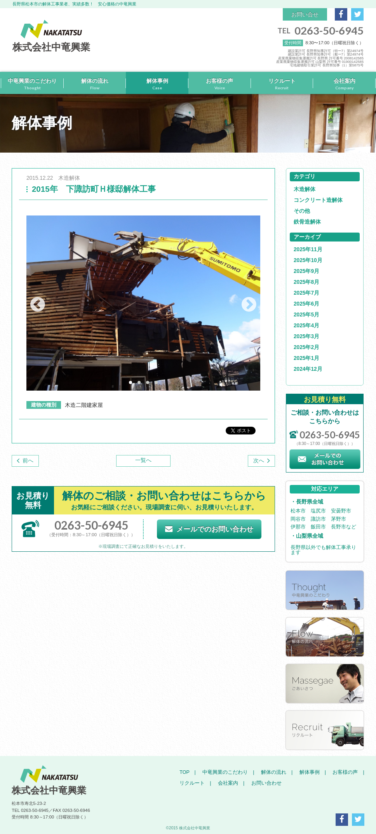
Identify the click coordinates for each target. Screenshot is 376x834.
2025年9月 (306, 271)
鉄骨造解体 (307, 222)
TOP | (187, 772)
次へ (258, 461)
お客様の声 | (345, 772)
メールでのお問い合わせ (209, 529)
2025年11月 (308, 249)
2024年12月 (308, 369)
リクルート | (195, 783)
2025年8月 (306, 282)
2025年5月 (306, 315)
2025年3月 (306, 336)
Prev (37, 304)
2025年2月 (306, 347)
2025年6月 (306, 304)
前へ (28, 461)
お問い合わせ (264, 783)
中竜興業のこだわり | (225, 772)
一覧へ (143, 460)
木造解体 (304, 189)
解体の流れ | (274, 772)
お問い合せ (305, 14)
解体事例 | (310, 772)
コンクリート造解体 (318, 200)
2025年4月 (306, 325)
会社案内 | (228, 783)
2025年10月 (308, 260)
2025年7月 (306, 293)
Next (249, 304)
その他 (302, 211)
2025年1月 (306, 358)
